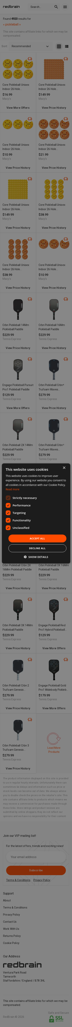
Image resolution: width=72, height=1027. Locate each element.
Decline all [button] (37, 548)
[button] (36, 557)
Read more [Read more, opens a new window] (12, 489)
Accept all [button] (37, 538)
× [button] (64, 468)
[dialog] (36, 513)
